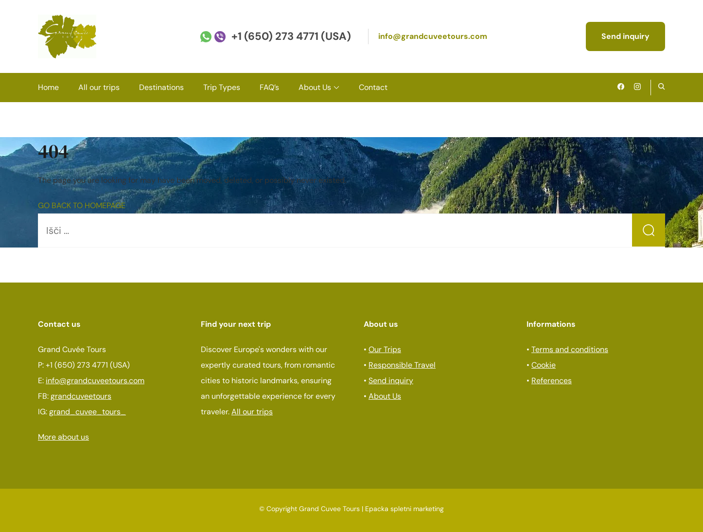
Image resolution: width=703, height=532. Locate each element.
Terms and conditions (569, 349)
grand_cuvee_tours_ (87, 412)
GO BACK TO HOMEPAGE (81, 205)
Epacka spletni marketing (404, 508)
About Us (315, 87)
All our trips (99, 87)
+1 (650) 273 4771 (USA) (291, 36)
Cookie (543, 365)
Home (48, 87)
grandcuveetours (81, 396)
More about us (63, 437)
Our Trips (385, 349)
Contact (373, 87)
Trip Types (221, 87)
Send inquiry (625, 36)
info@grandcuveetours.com (432, 36)
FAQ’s (269, 87)
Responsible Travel (402, 365)
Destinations (161, 87)
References (551, 380)
